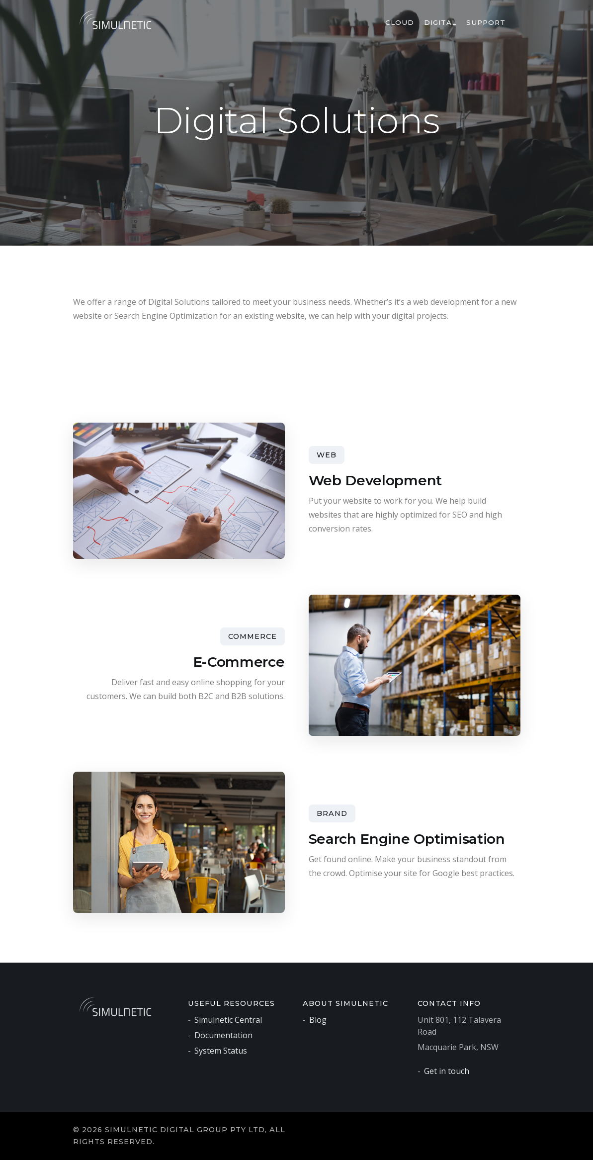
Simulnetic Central (228, 1019)
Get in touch (446, 1071)
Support (486, 22)
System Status (220, 1050)
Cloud (399, 22)
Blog (318, 1019)
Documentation (223, 1035)
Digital (440, 22)
